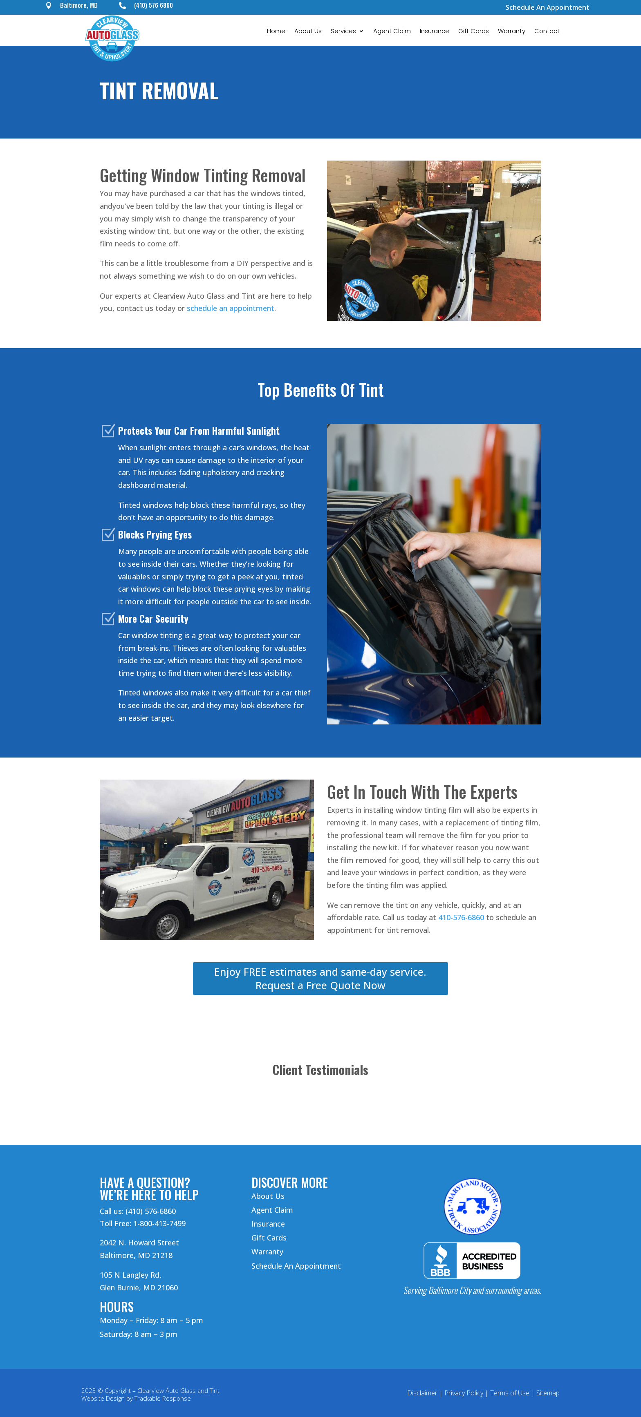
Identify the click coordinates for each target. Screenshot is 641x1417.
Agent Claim (392, 31)
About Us (308, 31)
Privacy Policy (463, 1392)
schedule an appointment (230, 308)
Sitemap (548, 1392)
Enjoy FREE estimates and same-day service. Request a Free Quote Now (320, 978)
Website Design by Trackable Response (136, 1398)
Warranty (511, 31)
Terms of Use (509, 1392)
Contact (547, 31)
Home (276, 31)
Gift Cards (473, 31)
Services (343, 31)
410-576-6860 (461, 917)
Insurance (434, 31)
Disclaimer (422, 1392)
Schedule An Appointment (547, 7)
